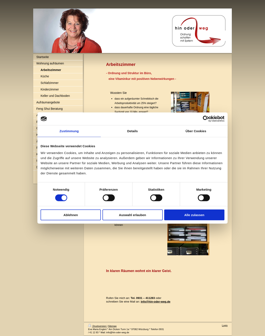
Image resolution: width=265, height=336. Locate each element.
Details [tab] (132, 131)
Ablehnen (70, 215)
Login (225, 325)
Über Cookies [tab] (196, 131)
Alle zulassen (194, 215)
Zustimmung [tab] (69, 131)
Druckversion (97, 326)
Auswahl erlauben (132, 215)
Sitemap (112, 326)
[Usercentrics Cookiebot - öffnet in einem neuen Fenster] (205, 119)
